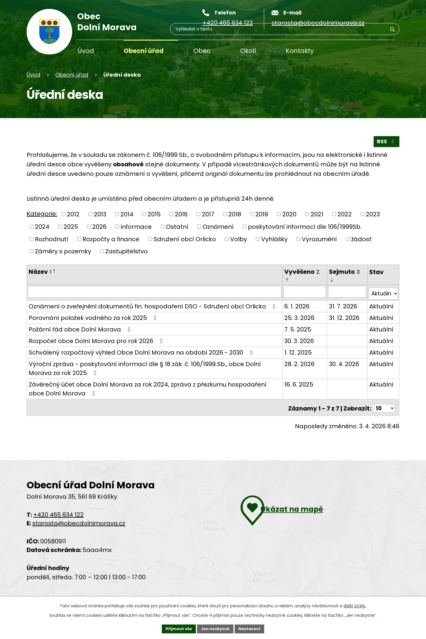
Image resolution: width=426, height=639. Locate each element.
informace (136, 227)
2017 (208, 214)
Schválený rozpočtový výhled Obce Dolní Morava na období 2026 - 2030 (142, 360)
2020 (289, 214)
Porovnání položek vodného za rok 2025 (94, 325)
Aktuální (379, 305)
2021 (317, 214)
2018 (234, 214)
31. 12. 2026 (340, 325)
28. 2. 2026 (295, 372)
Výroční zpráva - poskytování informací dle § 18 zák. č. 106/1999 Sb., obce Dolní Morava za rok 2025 (145, 376)
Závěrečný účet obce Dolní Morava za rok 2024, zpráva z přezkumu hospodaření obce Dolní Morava (148, 396)
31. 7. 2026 (339, 305)
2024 (42, 227)
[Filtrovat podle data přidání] (301, 292)
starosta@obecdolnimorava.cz (78, 530)
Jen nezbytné (215, 628)
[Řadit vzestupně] (54, 270)
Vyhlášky (274, 239)
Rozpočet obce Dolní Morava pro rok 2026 (97, 349)
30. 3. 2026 (295, 349)
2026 (99, 227)
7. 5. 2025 (293, 337)
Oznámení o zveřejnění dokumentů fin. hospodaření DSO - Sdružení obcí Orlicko (147, 309)
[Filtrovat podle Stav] (382, 292)
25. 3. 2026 (295, 325)
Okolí (248, 50)
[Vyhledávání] (366, 51)
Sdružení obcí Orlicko (185, 239)
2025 (71, 227)
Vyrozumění (319, 239)
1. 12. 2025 (294, 360)
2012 (73, 214)
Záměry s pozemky (63, 251)
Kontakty (300, 50)
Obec (202, 50)
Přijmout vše (176, 628)
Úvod (86, 50)
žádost (361, 239)
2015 (154, 214)
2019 (261, 214)
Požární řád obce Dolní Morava (81, 337)
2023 (373, 214)
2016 (181, 214)
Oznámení (218, 227)
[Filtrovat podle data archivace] (344, 292)
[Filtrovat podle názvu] (152, 292)
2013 (100, 214)
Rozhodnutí (51, 239)
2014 (126, 214)
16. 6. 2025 (294, 392)
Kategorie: (42, 214)
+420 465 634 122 (58, 521)
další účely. (354, 605)
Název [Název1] (40, 272)
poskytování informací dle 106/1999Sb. (305, 227)
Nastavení (252, 628)
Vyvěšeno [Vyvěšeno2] (298, 272)
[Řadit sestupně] (54, 272)
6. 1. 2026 (293, 305)
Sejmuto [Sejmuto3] (340, 272)
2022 (345, 214)
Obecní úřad (144, 50)
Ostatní (177, 227)
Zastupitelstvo (126, 251)
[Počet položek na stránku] (383, 414)
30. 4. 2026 (340, 372)
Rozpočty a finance (111, 239)
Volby (238, 239)
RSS (385, 141)
